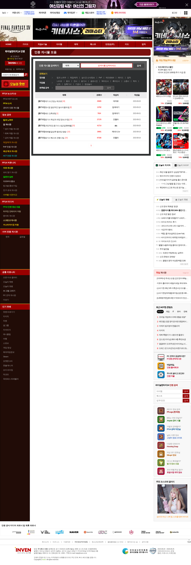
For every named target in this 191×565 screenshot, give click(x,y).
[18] (63, 101)
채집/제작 (74, 77)
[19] (66, 138)
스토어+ (185, 61)
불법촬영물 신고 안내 (115, 542)
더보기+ (185, 191)
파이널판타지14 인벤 (15, 51)
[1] (57, 113)
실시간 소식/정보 (88, 77)
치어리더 (7, 330)
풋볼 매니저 (8, 365)
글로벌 (22, 237)
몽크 (68, 81)
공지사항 (145, 542)
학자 (135, 81)
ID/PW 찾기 (20, 69)
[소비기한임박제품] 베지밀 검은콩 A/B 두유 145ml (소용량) (173, 293)
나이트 (59, 81)
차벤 (5, 321)
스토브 (6, 343)
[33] (73, 125)
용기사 (83, 81)
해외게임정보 (8, 352)
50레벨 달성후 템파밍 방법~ (56, 132)
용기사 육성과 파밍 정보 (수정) (57, 119)
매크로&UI (110, 77)
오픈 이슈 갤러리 (10, 277)
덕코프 (6, 374)
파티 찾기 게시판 (10, 172)
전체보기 (43, 73)
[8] (70, 107)
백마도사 (105, 81)
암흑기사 (67, 84)
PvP (100, 77)
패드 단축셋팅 (50, 113)
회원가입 (8, 69)
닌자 (58, 84)
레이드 (120, 77)
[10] (68, 131)
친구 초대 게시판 (10, 190)
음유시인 (94, 81)
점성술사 (88, 84)
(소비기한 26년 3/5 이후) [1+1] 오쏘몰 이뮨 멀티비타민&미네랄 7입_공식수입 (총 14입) (173, 288)
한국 (7, 237)
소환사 (126, 81)
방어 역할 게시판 (11, 129)
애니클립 (7, 334)
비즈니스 (56, 542)
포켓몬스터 (8, 361)
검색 (26, 74)
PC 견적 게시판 (9, 295)
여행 (5, 339)
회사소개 (45, 542)
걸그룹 (6, 325)
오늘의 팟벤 (8, 286)
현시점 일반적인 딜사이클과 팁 (57, 107)
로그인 (174, 13)
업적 (129, 77)
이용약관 (67, 542)
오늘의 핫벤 (8, 282)
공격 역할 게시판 (11, 138)
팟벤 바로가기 (9, 312)
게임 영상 (7, 348)
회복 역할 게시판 (11, 133)
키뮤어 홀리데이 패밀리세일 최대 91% (172, 283)
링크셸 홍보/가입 (10, 186)
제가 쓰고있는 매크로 (53, 101)
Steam (5, 357)
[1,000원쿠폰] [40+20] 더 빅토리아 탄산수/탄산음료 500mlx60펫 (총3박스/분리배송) (173, 298)
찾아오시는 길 (132, 542)
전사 (75, 81)
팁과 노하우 (61, 77)
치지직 (6, 316)
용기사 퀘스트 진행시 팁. (54, 138)
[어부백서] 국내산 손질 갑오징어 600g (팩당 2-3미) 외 (173, 278)
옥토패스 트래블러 (11, 379)
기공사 (78, 84)
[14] (70, 119)
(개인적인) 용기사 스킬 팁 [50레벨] (58, 126)
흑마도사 (116, 81)
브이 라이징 (8, 370)
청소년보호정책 (97, 542)
